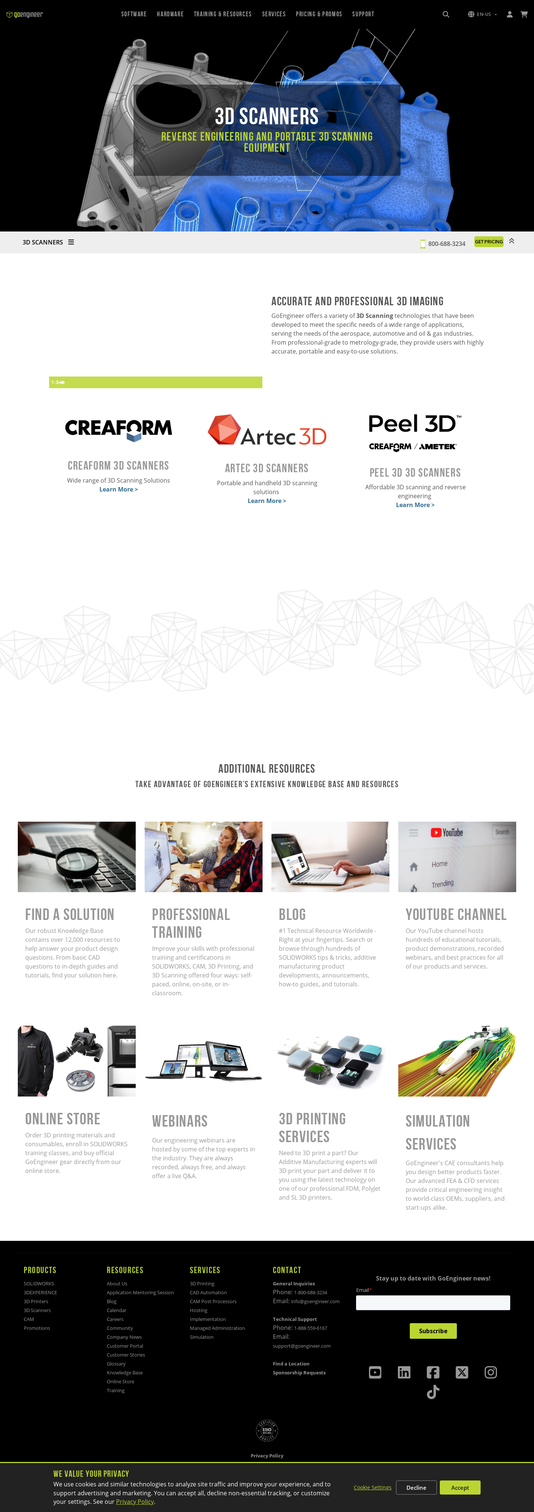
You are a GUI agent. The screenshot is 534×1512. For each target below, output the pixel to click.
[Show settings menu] (241, 382)
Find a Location (291, 1363)
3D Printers (36, 1301)
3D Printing (202, 1283)
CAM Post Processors (213, 1301)
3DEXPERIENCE (40, 1292)
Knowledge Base (125, 1372)
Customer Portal (125, 1345)
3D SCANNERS (48, 243)
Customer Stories (126, 1354)
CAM (29, 1319)
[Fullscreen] (255, 382)
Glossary (116, 1363)
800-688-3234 (420, 243)
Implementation (208, 1319)
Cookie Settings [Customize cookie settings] (373, 1487)
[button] (482, 14)
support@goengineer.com (302, 1345)
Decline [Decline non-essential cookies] (416, 1487)
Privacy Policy (135, 1502)
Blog (111, 1301)
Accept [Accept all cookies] (460, 1487)
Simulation (202, 1337)
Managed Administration (217, 1328)
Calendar (116, 1310)
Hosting (198, 1310)
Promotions (37, 1328)
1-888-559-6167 (310, 1328)
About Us (117, 1283)
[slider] (149, 382)
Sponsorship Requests (299, 1372)
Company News (124, 1337)
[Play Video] (56, 382)
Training (116, 1390)
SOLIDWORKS (39, 1283)
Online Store (120, 1381)
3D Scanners (37, 1310)
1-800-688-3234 (310, 1292)
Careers (115, 1319)
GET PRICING (476, 243)
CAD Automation (208, 1292)
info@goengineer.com (315, 1301)
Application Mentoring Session (140, 1292)
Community (120, 1328)
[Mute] (227, 382)
